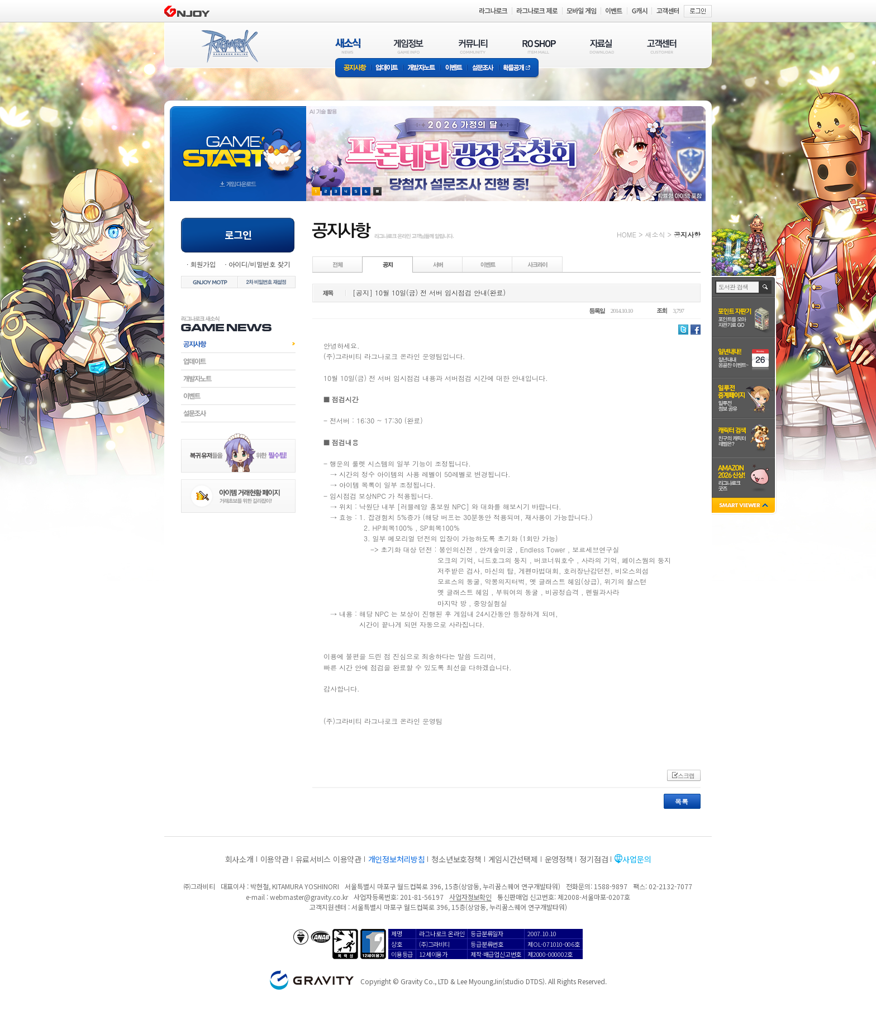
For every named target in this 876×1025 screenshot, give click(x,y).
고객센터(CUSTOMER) (661, 46)
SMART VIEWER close (744, 506)
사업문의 (636, 859)
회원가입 (203, 264)
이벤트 (453, 68)
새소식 (655, 234)
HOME (626, 234)
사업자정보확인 (470, 897)
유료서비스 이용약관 (328, 859)
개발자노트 (421, 68)
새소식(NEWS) (348, 46)
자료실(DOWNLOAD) (601, 46)
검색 (766, 287)
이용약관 (274, 859)
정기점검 (593, 859)
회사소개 (239, 859)
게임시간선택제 (513, 859)
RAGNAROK (229, 46)
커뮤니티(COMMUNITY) (473, 46)
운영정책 (559, 859)
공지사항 (353, 68)
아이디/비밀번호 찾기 (259, 264)
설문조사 (483, 68)
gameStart (238, 143)
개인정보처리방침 (396, 859)
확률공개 (519, 68)
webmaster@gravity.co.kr (309, 897)
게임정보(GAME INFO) (408, 46)
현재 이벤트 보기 (377, 191)
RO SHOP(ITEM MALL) (539, 46)
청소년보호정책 (456, 859)
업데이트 (387, 68)
